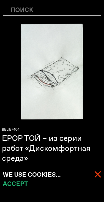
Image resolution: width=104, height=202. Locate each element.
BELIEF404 (10, 129)
